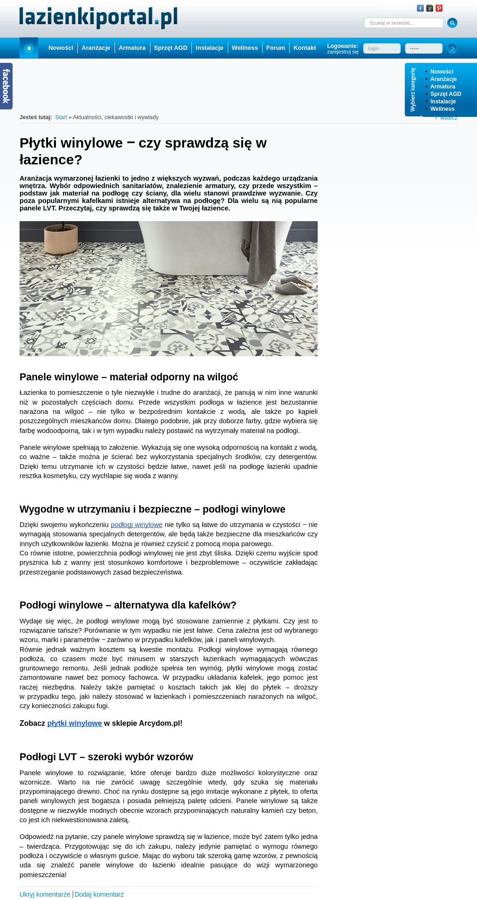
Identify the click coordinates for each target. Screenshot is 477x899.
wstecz (448, 118)
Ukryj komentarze (45, 894)
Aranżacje (443, 79)
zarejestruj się (343, 51)
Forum (275, 47)
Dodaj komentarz (99, 894)
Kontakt (304, 47)
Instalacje (443, 101)
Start (29, 47)
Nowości (441, 71)
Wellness (442, 109)
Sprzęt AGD (445, 94)
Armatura (442, 86)
